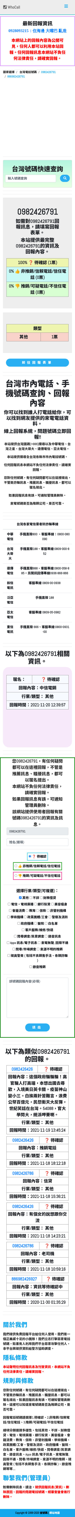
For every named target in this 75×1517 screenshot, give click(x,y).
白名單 (51, 923)
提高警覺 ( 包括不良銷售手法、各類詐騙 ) (37, 958)
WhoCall (11, 7)
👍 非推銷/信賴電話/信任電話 (37, 866)
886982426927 (24, 1279)
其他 (24, 898)
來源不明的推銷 (50, 949)
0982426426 (22, 1069)
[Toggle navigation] (66, 7)
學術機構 (15, 917)
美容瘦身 (59, 904)
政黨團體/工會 (36, 917)
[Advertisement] (37, 117)
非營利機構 (56, 911)
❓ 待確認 (37, 856)
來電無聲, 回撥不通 (53, 943)
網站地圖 (54, 1513)
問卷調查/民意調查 (29, 936)
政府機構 (25, 923)
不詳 (34, 898)
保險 (41, 911)
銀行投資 (42, 904)
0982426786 (23, 1173)
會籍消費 (17, 911)
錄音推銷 (37, 967)
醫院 (39, 923)
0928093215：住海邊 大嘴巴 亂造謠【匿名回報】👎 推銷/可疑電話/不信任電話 (38, 31)
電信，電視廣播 (21, 904)
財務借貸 (48, 898)
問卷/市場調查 (24, 949)
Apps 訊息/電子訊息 (22, 943)
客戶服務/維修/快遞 (37, 930)
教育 (31, 911)
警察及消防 (58, 917)
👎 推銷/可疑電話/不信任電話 (37, 876)
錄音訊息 (53, 936)
